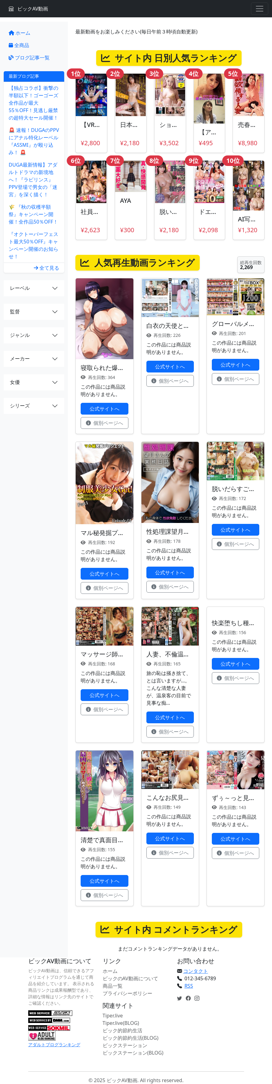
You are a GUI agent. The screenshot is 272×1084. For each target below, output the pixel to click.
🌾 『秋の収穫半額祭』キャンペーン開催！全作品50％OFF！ (33, 214)
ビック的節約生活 (122, 1030)
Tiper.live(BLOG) (121, 1023)
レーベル (20, 288)
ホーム (19, 32)
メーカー (20, 358)
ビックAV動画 (28, 8)
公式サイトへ (104, 408)
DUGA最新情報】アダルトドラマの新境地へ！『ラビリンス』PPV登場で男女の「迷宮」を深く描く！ (33, 179)
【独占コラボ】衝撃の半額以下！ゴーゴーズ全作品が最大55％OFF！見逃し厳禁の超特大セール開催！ (33, 103)
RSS (189, 985)
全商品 (19, 45)
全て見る (46, 267)
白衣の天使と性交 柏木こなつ (187, 325)
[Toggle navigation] (259, 8)
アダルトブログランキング (54, 1044)
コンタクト (195, 971)
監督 (15, 311)
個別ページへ (104, 423)
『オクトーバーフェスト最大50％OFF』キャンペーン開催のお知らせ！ (33, 245)
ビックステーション (125, 1045)
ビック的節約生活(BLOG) (130, 1037)
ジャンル (20, 335)
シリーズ (20, 405)
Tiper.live (113, 1015)
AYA (125, 200)
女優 (15, 382)
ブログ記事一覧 (29, 57)
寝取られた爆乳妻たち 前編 (119, 368)
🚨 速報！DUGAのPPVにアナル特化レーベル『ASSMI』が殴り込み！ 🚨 (34, 141)
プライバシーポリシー (127, 993)
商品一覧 (113, 985)
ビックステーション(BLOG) (133, 1052)
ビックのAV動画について (130, 978)
